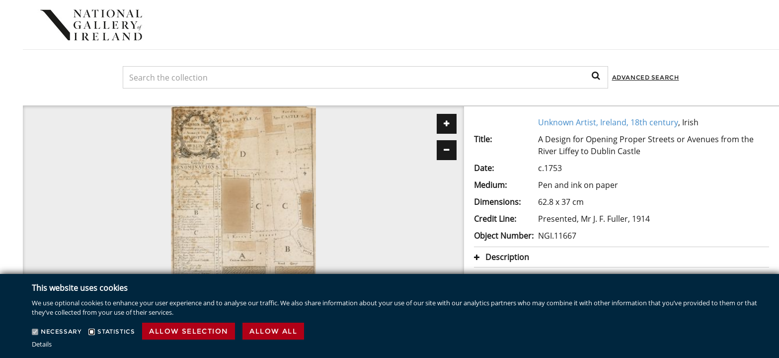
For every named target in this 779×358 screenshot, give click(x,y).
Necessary (61, 331)
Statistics (116, 331)
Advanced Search (645, 77)
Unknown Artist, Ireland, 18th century (608, 122)
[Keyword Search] (365, 77)
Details (42, 344)
